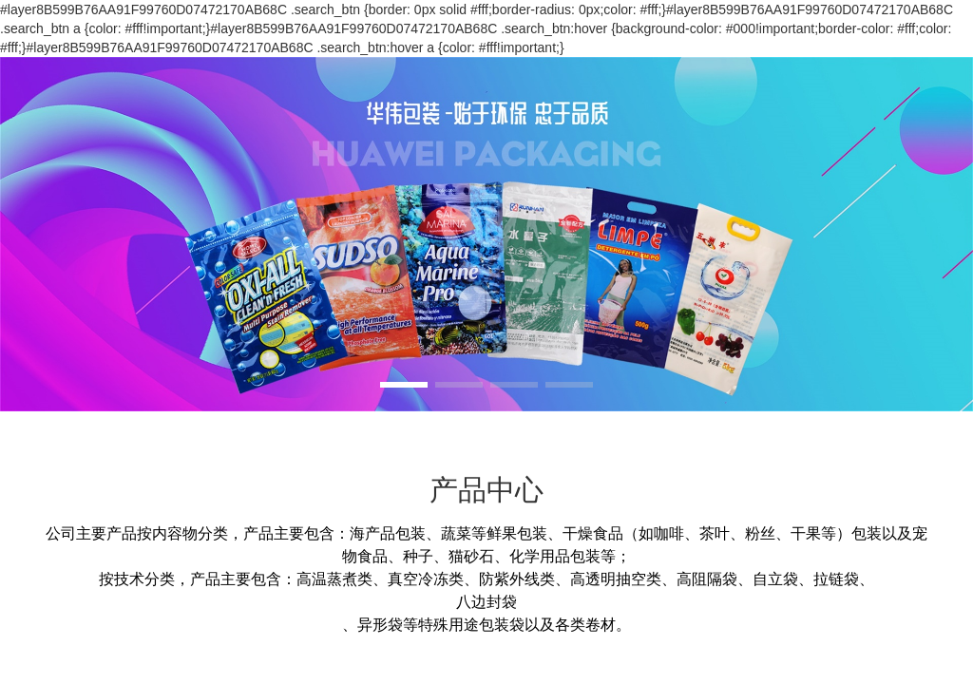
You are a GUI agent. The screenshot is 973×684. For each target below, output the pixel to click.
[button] (404, 385)
